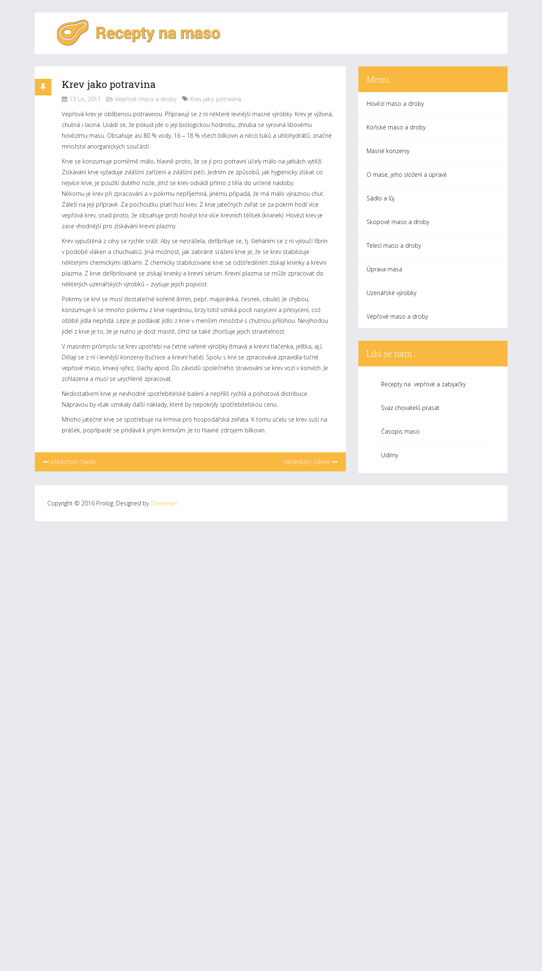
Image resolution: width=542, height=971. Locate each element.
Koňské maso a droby (396, 127)
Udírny (389, 455)
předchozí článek (69, 462)
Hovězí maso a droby (395, 103)
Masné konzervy (388, 151)
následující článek (311, 462)
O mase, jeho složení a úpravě (407, 174)
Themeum (164, 503)
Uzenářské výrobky (391, 293)
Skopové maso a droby (398, 222)
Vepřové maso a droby (145, 99)
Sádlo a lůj (380, 198)
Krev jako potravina (109, 84)
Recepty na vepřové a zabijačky (423, 384)
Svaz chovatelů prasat (410, 408)
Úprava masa (384, 269)
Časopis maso (400, 431)
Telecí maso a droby (394, 245)
